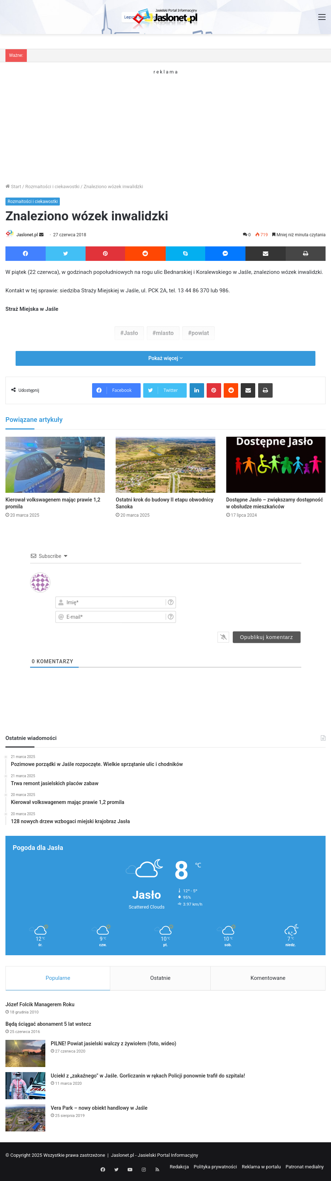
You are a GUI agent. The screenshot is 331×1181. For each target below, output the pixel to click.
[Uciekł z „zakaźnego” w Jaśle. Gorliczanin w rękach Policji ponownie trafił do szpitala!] (25, 1086)
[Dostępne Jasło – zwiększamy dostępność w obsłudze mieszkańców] (276, 465)
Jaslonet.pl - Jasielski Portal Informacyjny (154, 1156)
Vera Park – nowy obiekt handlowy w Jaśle (99, 1109)
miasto (165, 333)
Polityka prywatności (215, 1168)
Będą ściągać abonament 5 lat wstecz (48, 1025)
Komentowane (268, 978)
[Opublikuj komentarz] (267, 637)
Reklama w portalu (261, 1168)
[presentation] (257, 609)
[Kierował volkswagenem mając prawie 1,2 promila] (55, 465)
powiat (200, 333)
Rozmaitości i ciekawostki (52, 186)
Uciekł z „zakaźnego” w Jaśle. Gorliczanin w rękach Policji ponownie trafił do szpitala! (148, 1077)
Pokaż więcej (165, 358)
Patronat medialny (305, 1168)
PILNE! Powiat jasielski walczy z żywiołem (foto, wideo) (113, 1044)
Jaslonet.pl (29, 234)
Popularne (58, 978)
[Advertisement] (165, 124)
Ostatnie (160, 978)
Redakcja (179, 1168)
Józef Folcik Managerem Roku (39, 1005)
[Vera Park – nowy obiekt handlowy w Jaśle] (25, 1119)
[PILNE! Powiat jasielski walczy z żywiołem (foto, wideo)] (25, 1054)
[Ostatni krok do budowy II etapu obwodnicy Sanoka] (165, 465)
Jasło (131, 333)
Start (13, 186)
